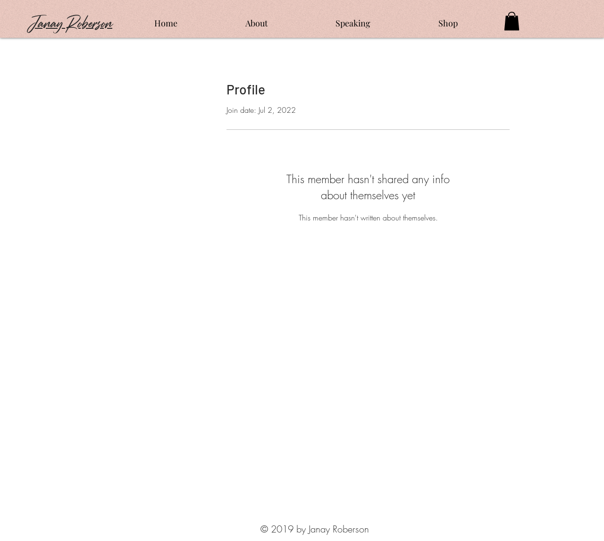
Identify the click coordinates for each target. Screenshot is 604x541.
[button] (512, 21)
